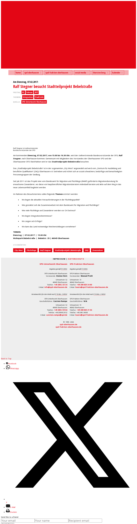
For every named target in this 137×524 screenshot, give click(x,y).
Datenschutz (76, 259)
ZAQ (86, 250)
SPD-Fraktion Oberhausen (82, 264)
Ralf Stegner (45, 250)
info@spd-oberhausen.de (55, 287)
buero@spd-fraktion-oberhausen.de (91, 287)
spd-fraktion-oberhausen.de (68, 327)
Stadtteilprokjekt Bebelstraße (68, 250)
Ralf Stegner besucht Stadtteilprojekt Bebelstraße (52, 86)
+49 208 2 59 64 (60, 310)
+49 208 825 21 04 (84, 310)
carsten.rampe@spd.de (56, 315)
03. (23, 92)
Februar (29, 92)
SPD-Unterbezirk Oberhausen (34, 101)
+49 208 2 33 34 (60, 284)
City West (19, 250)
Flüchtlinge (31, 250)
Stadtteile (39, 97)
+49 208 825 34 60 (84, 284)
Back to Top (6, 358)
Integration (28, 97)
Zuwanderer (97, 250)
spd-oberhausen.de (68, 324)
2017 (36, 92)
